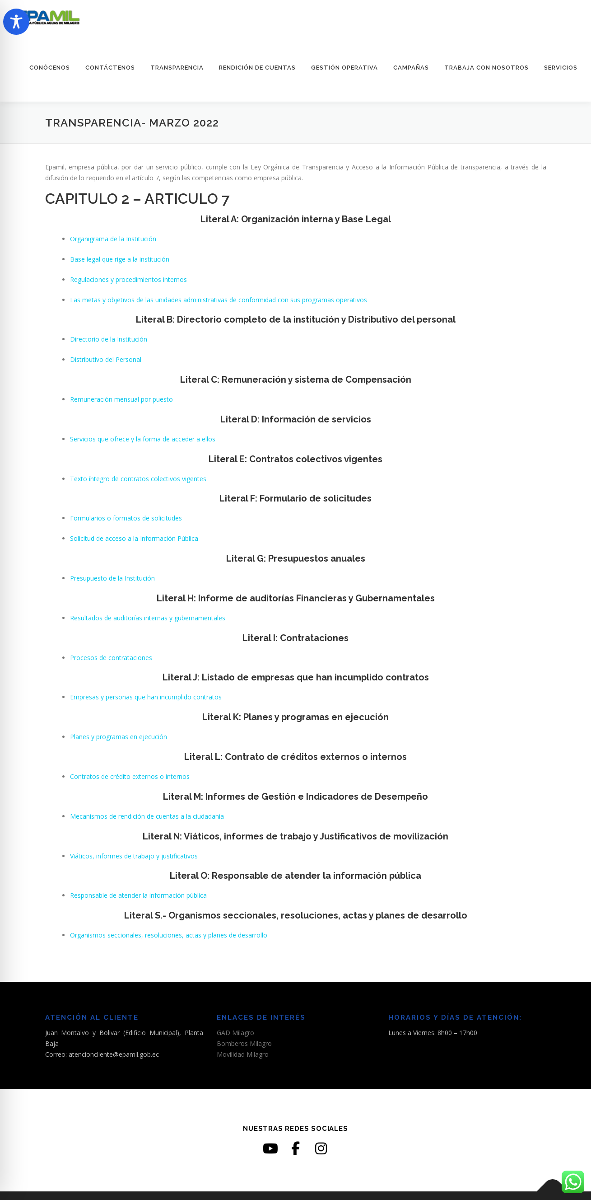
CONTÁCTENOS (110, 67)
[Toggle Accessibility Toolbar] (16, 22)
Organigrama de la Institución (113, 238)
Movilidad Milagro (243, 1054)
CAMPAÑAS (411, 67)
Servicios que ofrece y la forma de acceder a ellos (142, 439)
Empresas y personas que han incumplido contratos (146, 697)
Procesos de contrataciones (111, 657)
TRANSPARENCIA (177, 67)
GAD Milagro (235, 1032)
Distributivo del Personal (105, 359)
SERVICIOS (560, 67)
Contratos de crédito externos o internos (130, 776)
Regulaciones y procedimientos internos (128, 279)
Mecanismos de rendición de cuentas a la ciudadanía (147, 816)
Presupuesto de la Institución (112, 578)
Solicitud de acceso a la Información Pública (134, 538)
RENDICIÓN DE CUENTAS (257, 67)
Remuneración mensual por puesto (121, 399)
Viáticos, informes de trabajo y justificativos (134, 856)
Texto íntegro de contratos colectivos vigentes (138, 478)
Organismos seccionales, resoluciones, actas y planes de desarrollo (168, 935)
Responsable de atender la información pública (138, 895)
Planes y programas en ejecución (118, 736)
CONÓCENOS (49, 67)
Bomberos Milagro (244, 1043)
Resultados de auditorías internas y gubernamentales (147, 618)
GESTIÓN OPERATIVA (344, 67)
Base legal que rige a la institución (119, 259)
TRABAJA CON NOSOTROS (486, 67)
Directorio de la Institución (108, 339)
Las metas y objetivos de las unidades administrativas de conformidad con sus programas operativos (218, 299)
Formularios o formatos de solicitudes (126, 518)
